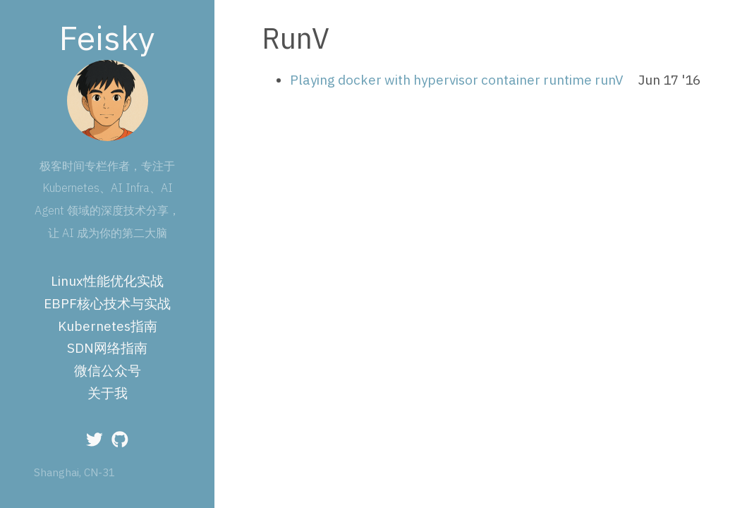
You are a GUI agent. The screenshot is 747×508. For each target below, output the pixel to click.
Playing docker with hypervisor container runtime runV (457, 79)
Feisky (107, 37)
